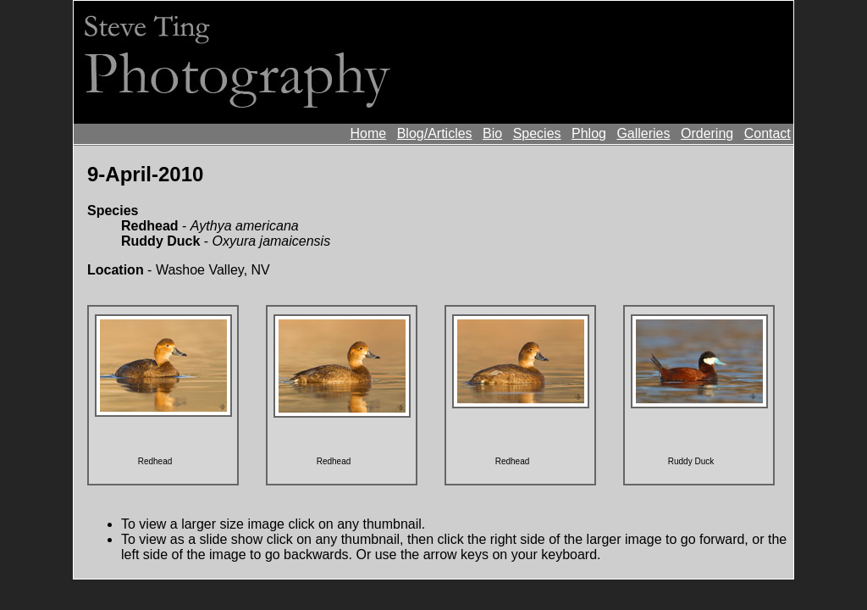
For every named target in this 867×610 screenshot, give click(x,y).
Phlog (589, 133)
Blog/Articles (434, 133)
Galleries (643, 133)
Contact (767, 133)
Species (537, 133)
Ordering (707, 133)
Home (369, 133)
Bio (492, 133)
